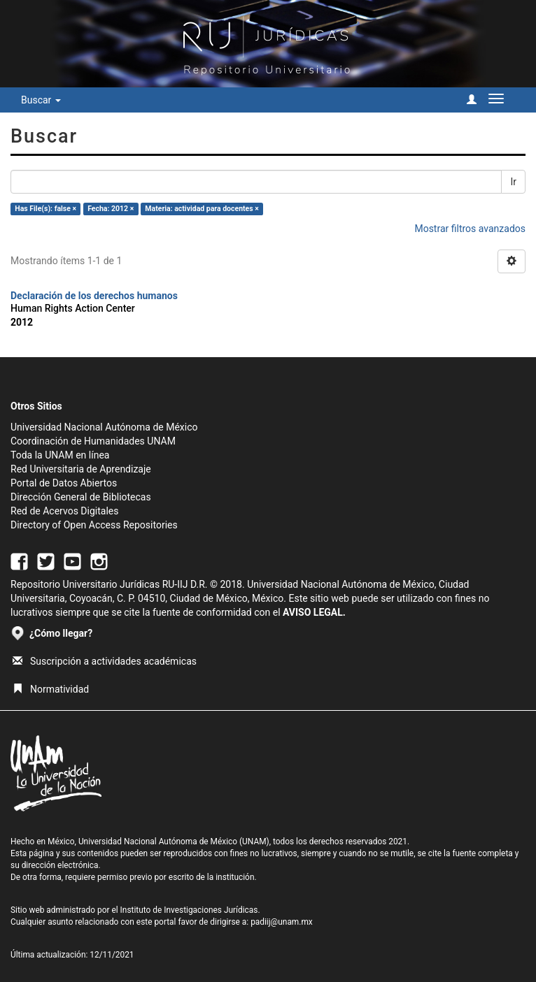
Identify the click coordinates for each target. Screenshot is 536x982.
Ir (513, 181)
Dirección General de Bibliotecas (80, 497)
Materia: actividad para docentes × (202, 208)
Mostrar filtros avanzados (470, 228)
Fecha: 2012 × (110, 208)
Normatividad (51, 689)
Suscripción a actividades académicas (105, 661)
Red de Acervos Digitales (64, 511)
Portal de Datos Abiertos (63, 483)
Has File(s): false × (45, 208)
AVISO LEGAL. (314, 612)
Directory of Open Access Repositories (94, 524)
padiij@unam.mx (282, 922)
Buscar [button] (41, 100)
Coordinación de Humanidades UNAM (93, 441)
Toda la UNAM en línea (59, 455)
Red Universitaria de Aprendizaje (80, 469)
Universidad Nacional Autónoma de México (104, 427)
